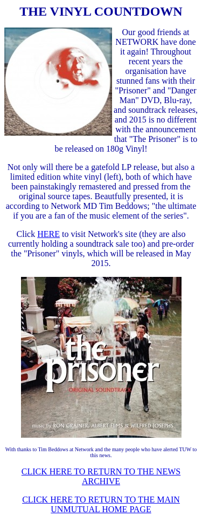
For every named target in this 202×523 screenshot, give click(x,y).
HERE (48, 234)
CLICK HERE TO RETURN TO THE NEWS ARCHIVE (101, 476)
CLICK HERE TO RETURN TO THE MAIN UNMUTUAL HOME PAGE (101, 504)
